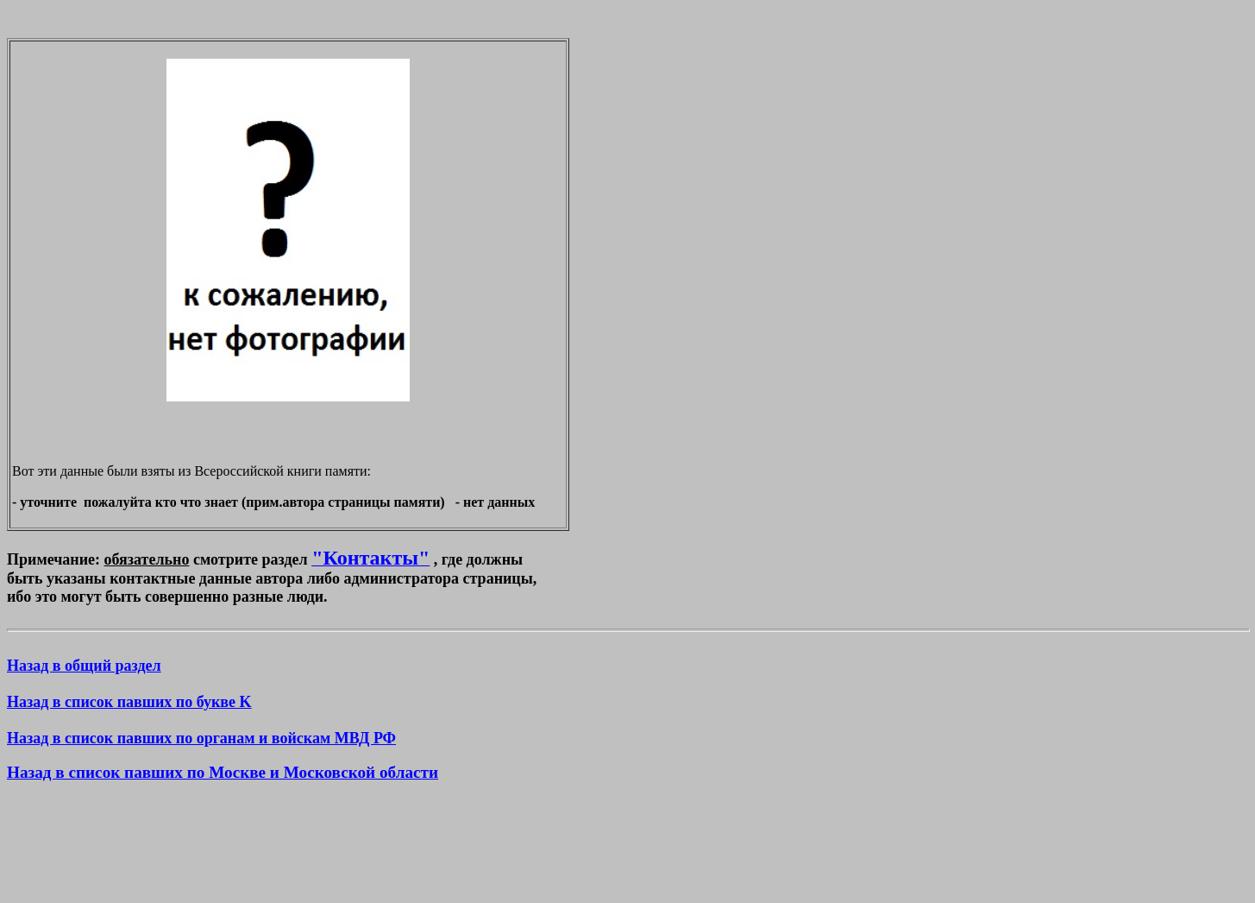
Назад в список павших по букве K (129, 701)
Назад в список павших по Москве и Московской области (222, 772)
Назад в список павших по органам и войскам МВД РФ (201, 738)
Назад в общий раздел (84, 665)
